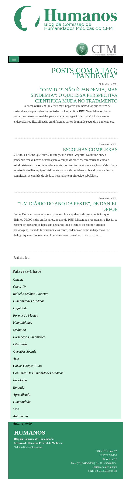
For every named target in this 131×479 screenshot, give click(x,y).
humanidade (22, 402)
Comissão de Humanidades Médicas (38, 373)
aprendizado (21, 394)
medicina (19, 330)
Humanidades (22, 322)
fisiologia (20, 380)
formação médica (25, 315)
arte (16, 358)
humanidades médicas (28, 301)
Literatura (20, 344)
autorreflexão (22, 423)
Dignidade (20, 308)
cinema (18, 279)
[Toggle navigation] (14, 59)
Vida (16, 409)
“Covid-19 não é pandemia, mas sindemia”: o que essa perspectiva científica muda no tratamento (74, 95)
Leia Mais (109, 131)
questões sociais (24, 351)
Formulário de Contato (105, 466)
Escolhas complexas (90, 149)
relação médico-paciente (30, 294)
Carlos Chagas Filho (27, 366)
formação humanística (29, 337)
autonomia (20, 416)
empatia (18, 387)
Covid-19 (19, 286)
